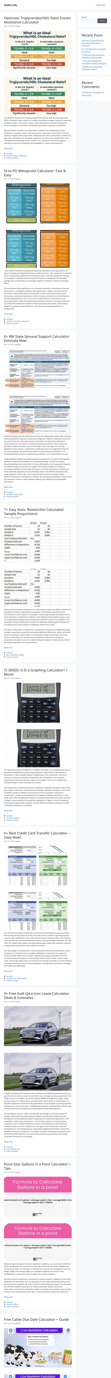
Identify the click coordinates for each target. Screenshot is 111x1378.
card (14, 978)
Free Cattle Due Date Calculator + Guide (36, 1319)
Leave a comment (12, 158)
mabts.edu (10, 5)
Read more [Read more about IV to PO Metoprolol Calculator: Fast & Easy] (8, 314)
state (21, 494)
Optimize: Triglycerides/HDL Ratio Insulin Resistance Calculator (37, 20)
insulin (15, 156)
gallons (15, 1304)
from (8, 655)
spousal (16, 494)
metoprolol (25, 321)
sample (21, 655)
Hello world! (86, 95)
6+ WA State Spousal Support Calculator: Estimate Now (37, 338)
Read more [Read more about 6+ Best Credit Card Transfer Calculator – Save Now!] (8, 971)
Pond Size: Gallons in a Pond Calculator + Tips (37, 1166)
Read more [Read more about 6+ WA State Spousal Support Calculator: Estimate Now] (8, 487)
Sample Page (100, 5)
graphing (16, 818)
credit (19, 978)
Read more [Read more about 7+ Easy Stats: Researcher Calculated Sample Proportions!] (8, 647)
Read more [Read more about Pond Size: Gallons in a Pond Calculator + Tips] (8, 1297)
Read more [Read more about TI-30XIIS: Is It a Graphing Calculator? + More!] (8, 810)
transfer (24, 978)
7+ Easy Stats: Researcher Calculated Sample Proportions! (33, 511)
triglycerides (23, 156)
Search (84, 17)
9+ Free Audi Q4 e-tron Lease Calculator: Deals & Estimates (37, 995)
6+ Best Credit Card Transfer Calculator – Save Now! (37, 835)
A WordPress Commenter (92, 92)
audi (7, 1149)
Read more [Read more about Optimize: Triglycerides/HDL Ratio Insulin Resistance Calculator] (8, 148)
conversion (17, 321)
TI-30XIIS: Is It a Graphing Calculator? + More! (36, 672)
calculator (9, 153)
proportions (14, 655)
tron (18, 1149)
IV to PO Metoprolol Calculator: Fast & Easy (35, 172)
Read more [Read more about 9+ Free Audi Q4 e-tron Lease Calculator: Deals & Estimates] (8, 1141)
